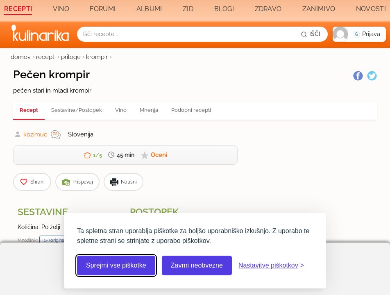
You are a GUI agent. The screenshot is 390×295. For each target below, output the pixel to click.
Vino (61, 9)
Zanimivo (318, 9)
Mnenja (149, 110)
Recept (29, 110)
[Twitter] (372, 76)
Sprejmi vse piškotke (116, 265)
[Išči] (310, 34)
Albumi (149, 9)
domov (21, 57)
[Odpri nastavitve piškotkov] (271, 265)
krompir (97, 57)
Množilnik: (28, 240)
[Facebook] (358, 76)
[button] (359, 34)
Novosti (371, 9)
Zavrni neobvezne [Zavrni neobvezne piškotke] (197, 265)
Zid (188, 9)
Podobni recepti (191, 110)
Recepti (18, 9)
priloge (71, 57)
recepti (46, 57)
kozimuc (35, 134)
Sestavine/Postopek (76, 110)
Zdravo (268, 9)
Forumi (103, 9)
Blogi (224, 9)
